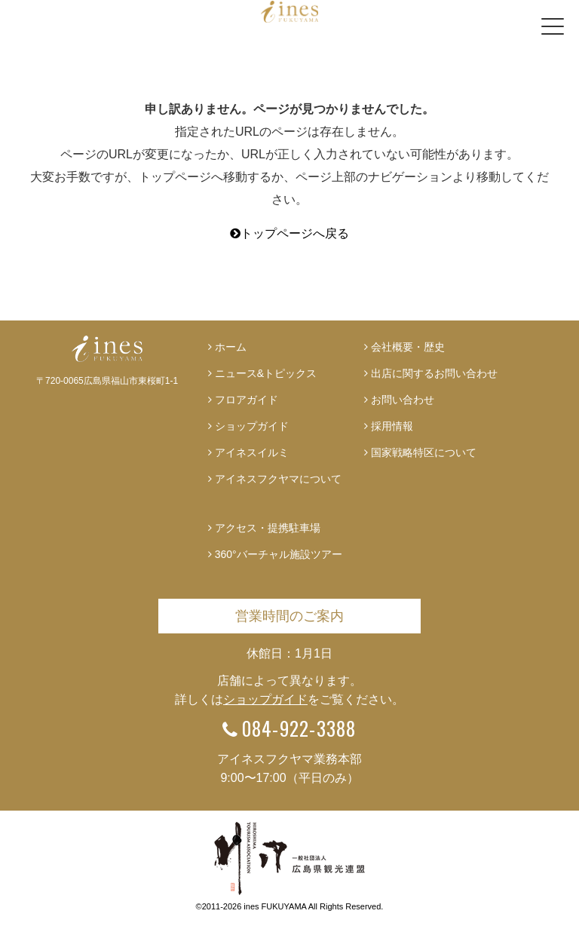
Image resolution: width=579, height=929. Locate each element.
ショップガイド (252, 426)
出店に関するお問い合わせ (434, 373)
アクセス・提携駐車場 (267, 528)
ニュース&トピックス (266, 373)
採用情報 (392, 426)
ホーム (231, 347)
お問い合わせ (402, 400)
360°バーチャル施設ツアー (278, 554)
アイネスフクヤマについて (278, 479)
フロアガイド (246, 400)
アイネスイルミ (252, 452)
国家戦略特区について (423, 452)
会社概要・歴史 (408, 347)
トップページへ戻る (289, 233)
